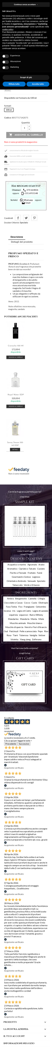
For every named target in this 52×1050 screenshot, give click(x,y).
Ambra (10, 598)
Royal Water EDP (16, 395)
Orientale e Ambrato (16, 581)
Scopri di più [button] (26, 77)
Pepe (40, 631)
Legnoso (36, 576)
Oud (6, 631)
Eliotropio (43, 602)
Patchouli (13, 631)
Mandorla (24, 619)
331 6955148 (29, 193)
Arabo (41, 564)
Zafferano (36, 639)
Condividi (18, 217)
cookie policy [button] (7, 29)
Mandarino (13, 619)
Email (26, 203)
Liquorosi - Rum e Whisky (31, 614)
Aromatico (12, 568)
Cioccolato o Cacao (13, 602)
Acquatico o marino (16, 564)
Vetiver (41, 635)
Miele (41, 619)
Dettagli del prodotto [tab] (22, 242)
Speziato (24, 222)
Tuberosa (23, 635)
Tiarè (15, 635)
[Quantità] (24, 128)
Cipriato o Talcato (27, 568)
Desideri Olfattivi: (12, 222)
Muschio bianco (34, 623)
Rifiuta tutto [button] (14, 84)
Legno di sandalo (40, 610)
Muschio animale (18, 623)
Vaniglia (33, 635)
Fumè (39, 572)
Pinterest (34, 217)
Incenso (7, 610)
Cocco (27, 602)
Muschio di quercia (14, 627)
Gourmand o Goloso (21, 576)
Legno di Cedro (24, 610)
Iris (13, 610)
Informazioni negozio (18, 1043)
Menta (34, 619)
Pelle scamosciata (28, 631)
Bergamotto (21, 598)
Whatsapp (26, 200)
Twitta (26, 217)
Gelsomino (41, 606)
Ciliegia (41, 598)
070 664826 (30, 190)
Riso (46, 631)
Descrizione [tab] (17, 237)
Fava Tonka (11, 606)
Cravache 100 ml (16, 346)
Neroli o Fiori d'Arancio (36, 627)
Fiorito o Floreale (18, 572)
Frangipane (29, 606)
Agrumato (32, 564)
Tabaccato (17, 585)
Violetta (14, 639)
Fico (20, 606)
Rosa (9, 635)
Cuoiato (41, 568)
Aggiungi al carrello (26, 135)
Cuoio (34, 602)
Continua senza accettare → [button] (26, 4)
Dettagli (15, 449)
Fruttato (32, 572)
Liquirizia (13, 614)
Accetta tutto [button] (38, 84)
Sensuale (32, 581)
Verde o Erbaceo (32, 585)
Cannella (32, 598)
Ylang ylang (25, 639)
